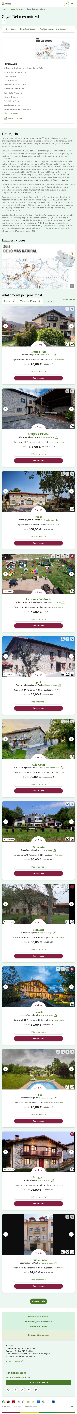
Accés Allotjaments (38, 1335)
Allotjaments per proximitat (53, 29)
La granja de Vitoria (38, 599)
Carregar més (38, 1301)
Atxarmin (38, 847)
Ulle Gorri (38, 765)
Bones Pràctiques (38, 1326)
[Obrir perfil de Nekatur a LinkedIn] (36, 1389)
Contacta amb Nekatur (38, 1382)
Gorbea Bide (38, 352)
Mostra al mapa (48, 354)
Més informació (38, 371)
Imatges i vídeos (27, 29)
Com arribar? (12, 113)
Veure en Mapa (13, 118)
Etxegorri (38, 1177)
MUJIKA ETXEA (38, 434)
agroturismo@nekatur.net (18, 1377)
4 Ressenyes (9, 839)
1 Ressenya (8, 592)
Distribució (59, 360)
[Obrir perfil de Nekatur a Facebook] (15, 1389)
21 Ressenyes (9, 674)
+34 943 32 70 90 (16, 1373)
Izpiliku (38, 682)
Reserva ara (38, 378)
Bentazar (38, 930)
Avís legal (17, 1407)
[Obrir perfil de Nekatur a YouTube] (29, 1389)
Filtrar (9, 300)
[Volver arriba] (72, 1406)
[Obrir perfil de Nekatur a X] (22, 1389)
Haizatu (38, 517)
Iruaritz (38, 1012)
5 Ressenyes (9, 1170)
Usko (38, 1095)
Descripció (11, 29)
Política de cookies (31, 1407)
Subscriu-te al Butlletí (38, 1316)
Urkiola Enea (38, 1260)
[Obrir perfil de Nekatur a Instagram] (8, 1389)
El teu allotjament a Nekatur (38, 1321)
